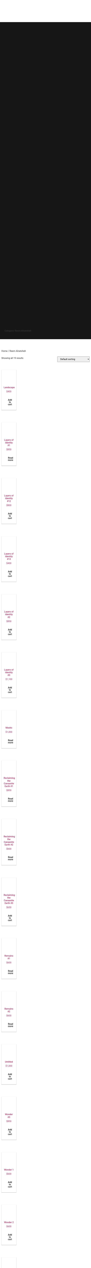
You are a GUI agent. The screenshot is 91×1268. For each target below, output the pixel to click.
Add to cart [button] (10, 402)
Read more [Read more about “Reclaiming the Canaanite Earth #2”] (10, 858)
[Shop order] (73, 359)
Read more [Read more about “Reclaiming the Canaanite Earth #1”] (10, 799)
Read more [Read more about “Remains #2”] (10, 1025)
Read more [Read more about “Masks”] (10, 741)
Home (4, 351)
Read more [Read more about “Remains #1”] (10, 972)
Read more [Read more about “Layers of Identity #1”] (10, 458)
